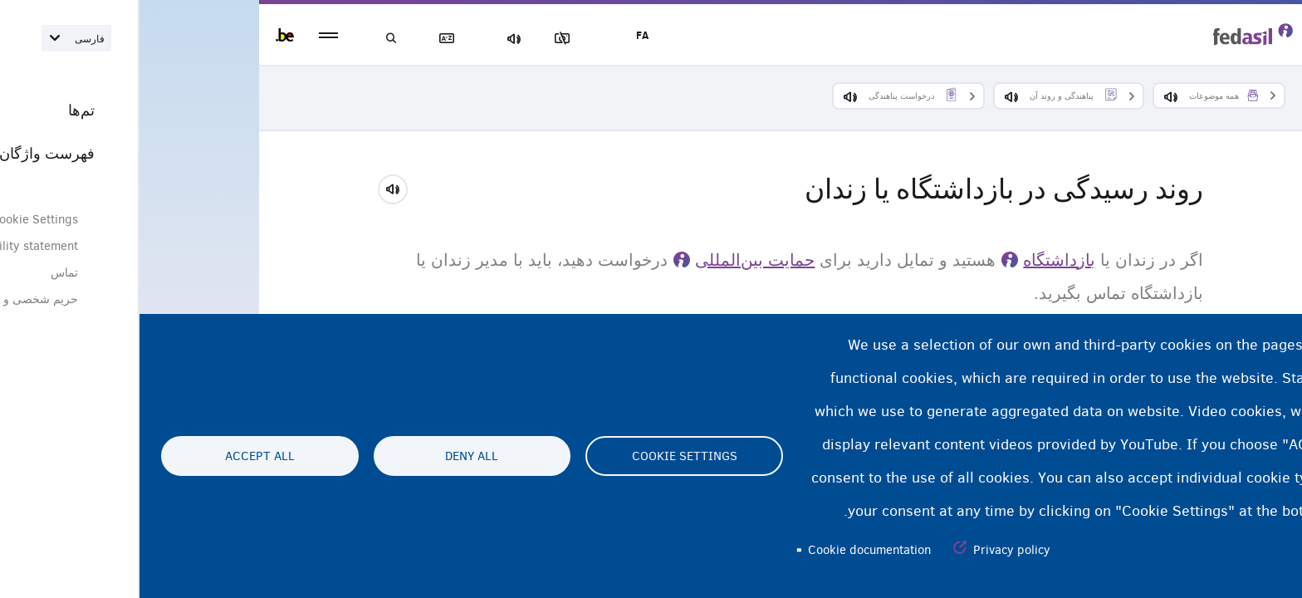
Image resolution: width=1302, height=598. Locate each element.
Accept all (120, 456)
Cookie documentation (729, 550)
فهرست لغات (310, 38)
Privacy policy (872, 550)
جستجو (252, 38)
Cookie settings (545, 456)
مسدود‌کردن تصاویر (426, 38)
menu (188, 35)
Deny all (332, 456)
